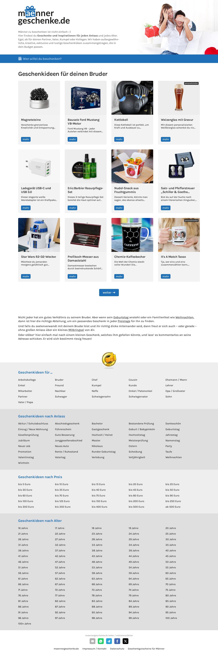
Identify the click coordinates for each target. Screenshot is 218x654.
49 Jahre (134, 561)
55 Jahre (170, 567)
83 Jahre (97, 601)
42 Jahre (60, 556)
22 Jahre (60, 533)
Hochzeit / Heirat (102, 434)
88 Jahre (97, 606)
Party (168, 446)
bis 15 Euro (98, 484)
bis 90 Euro (172, 495)
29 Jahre (134, 539)
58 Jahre (97, 573)
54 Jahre (134, 567)
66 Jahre (23, 584)
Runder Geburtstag (104, 451)
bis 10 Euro (61, 484)
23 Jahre (97, 533)
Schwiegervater (138, 396)
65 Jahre (170, 578)
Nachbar (60, 390)
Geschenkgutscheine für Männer (146, 648)
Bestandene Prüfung (141, 423)
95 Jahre (170, 612)
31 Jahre (23, 544)
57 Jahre (60, 573)
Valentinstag (26, 457)
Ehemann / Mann (176, 379)
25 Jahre (170, 533)
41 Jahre (23, 556)
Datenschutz (117, 648)
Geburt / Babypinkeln (142, 429)
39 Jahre (134, 550)
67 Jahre (60, 584)
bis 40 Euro (99, 489)
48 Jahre (97, 561)
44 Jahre (134, 556)
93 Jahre (97, 612)
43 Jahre (97, 556)
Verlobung (98, 457)
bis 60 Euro (25, 495)
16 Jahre (23, 528)
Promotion (24, 451)
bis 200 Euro (136, 501)
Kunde (133, 385)
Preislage (124, 321)
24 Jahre (134, 533)
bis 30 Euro (25, 489)
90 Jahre (170, 606)
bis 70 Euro (62, 495)
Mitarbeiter (25, 390)
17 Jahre (59, 528)
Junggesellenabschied (68, 440)
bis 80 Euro (136, 495)
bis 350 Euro (63, 506)
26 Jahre (23, 539)
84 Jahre (134, 601)
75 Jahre (170, 589)
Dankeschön (173, 423)
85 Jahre (170, 601)
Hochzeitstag (137, 434)
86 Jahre (23, 606)
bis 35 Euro (62, 489)
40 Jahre (170, 550)
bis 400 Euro (99, 506)
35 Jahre (170, 544)
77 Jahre (60, 595)
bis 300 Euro (26, 506)
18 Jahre (97, 528)
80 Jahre (170, 595)
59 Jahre (134, 573)
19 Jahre (133, 528)
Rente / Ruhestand (66, 451)
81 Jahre (23, 601)
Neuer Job (24, 446)
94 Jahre (134, 612)
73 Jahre (97, 589)
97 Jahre (60, 617)
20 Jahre (170, 528)
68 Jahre (97, 584)
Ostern (133, 446)
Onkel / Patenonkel (140, 390)
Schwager (61, 396)
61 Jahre (23, 578)
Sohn (168, 396)
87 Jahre (60, 606)
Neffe (95, 390)
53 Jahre (97, 567)
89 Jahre (134, 606)
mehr (26, 139)
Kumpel (96, 385)
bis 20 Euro (136, 484)
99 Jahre (134, 617)
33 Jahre (97, 544)
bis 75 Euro (98, 495)
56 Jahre (23, 573)
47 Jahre (60, 561)
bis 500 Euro (136, 506)
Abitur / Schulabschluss (33, 423)
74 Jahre (134, 589)
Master (96, 440)
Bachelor (97, 423)
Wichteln (23, 462)
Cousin (133, 379)
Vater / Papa (25, 402)
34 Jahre (134, 544)
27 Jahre (60, 539)
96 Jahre (23, 617)
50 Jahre (170, 561)
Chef (94, 379)
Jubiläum (24, 440)
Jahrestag (171, 434)
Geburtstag (121, 317)
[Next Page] (109, 292)
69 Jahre (134, 584)
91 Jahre (23, 612)
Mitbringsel (76, 330)
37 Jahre (60, 550)
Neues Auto (62, 446)
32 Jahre (60, 544)
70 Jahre (170, 584)
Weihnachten (184, 317)
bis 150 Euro (99, 501)
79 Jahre (134, 595)
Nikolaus (97, 446)
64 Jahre (134, 578)
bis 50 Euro (172, 489)
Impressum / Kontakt (94, 648)
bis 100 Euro (25, 501)
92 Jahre (60, 612)
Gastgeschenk (100, 429)
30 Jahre (170, 539)
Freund (59, 385)
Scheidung (135, 451)
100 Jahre (171, 617)
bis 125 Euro (62, 501)
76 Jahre (23, 595)
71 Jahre (23, 589)
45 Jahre (170, 556)
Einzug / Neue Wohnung (33, 429)
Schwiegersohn (101, 396)
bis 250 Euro (173, 501)
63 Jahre (97, 578)
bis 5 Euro (24, 484)
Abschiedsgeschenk (67, 423)
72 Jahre (60, 589)
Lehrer (169, 385)
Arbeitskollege (27, 379)
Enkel (21, 385)
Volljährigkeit (137, 457)
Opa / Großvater (175, 390)
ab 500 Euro (172, 506)
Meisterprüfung (138, 440)
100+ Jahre (24, 623)
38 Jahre (97, 550)
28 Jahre (97, 539)
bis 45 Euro (135, 489)
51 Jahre (23, 567)
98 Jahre (97, 617)
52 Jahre (60, 567)
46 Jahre (23, 561)
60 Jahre (170, 573)
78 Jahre (97, 595)
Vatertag (60, 457)
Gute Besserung (64, 434)
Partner (22, 396)
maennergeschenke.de (66, 648)
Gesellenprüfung (28, 434)
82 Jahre (60, 601)
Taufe (168, 451)
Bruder (59, 379)
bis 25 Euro (172, 484)
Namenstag (172, 440)
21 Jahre (23, 533)
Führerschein (63, 429)
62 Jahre (60, 578)
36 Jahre (23, 550)
